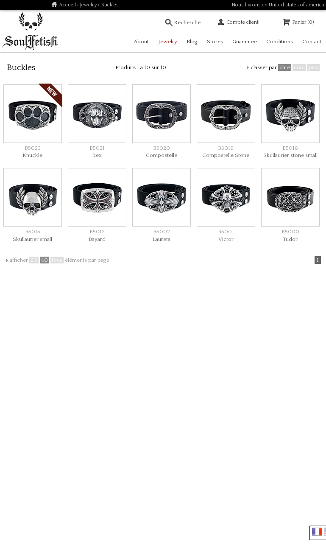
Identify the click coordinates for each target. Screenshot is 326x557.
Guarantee (244, 42)
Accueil (67, 5)
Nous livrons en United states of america (277, 5)
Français (317, 531)
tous (57, 260)
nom (299, 67)
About (141, 42)
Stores (215, 42)
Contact (311, 42)
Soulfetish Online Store (30, 31)
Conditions (279, 42)
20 (34, 260)
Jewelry (88, 5)
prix (313, 67)
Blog (192, 42)
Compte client (242, 22)
